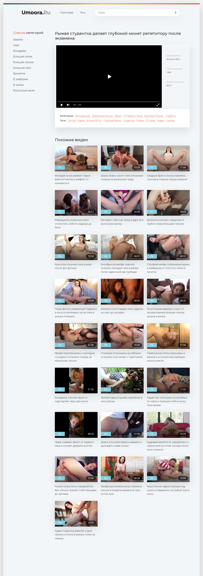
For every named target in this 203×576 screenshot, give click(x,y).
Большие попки (22, 56)
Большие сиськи (23, 62)
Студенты (170, 116)
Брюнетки (19, 73)
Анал (16, 45)
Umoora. (36, 12)
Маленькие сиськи (102, 116)
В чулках (18, 84)
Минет (118, 116)
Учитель (170, 120)
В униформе (20, 79)
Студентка (129, 120)
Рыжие (140, 120)
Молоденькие (83, 116)
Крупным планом (154, 116)
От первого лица (133, 116)
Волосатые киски (24, 90)
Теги (82, 12)
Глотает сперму (76, 120)
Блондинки (19, 50)
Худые (160, 120)
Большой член (22, 67)
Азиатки (18, 39)
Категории (67, 12)
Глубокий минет (113, 120)
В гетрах (151, 120)
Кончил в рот (94, 120)
